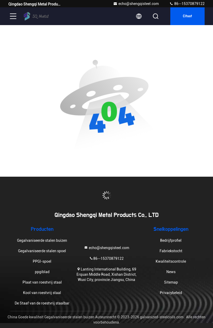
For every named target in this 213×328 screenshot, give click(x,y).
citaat (187, 16)
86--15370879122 (187, 4)
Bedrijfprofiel (171, 240)
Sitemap (171, 282)
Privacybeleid (171, 293)
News (171, 272)
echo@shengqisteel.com (136, 4)
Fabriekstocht (171, 251)
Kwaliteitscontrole (171, 261)
